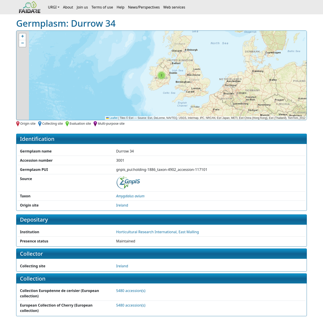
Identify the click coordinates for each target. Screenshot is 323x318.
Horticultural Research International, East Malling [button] (157, 231)
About (68, 7)
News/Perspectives (144, 7)
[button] (161, 75)
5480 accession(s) (130, 290)
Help (120, 7)
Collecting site (52, 123)
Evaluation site (80, 123)
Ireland (122, 205)
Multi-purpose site (111, 123)
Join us (82, 7)
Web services (174, 7)
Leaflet (112, 118)
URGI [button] (52, 7)
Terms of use (102, 7)
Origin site (27, 123)
